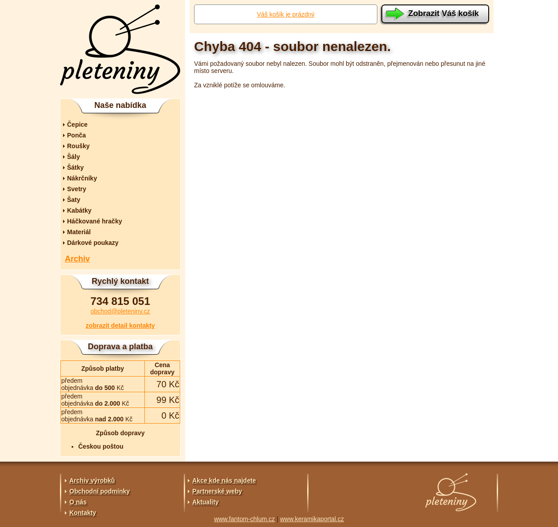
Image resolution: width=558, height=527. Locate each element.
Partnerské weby (217, 491)
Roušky (78, 146)
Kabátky (79, 210)
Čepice (77, 124)
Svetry (76, 189)
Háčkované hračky (94, 221)
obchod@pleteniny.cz (120, 311)
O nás (78, 502)
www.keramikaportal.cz (312, 519)
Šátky (75, 167)
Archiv (77, 258)
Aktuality (205, 502)
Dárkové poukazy (92, 242)
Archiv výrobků (92, 480)
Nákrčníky (82, 178)
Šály (73, 156)
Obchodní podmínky (99, 491)
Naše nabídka (120, 105)
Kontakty (82, 512)
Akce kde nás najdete (224, 480)
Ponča (76, 135)
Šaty (73, 199)
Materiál (79, 232)
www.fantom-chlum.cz (244, 519)
